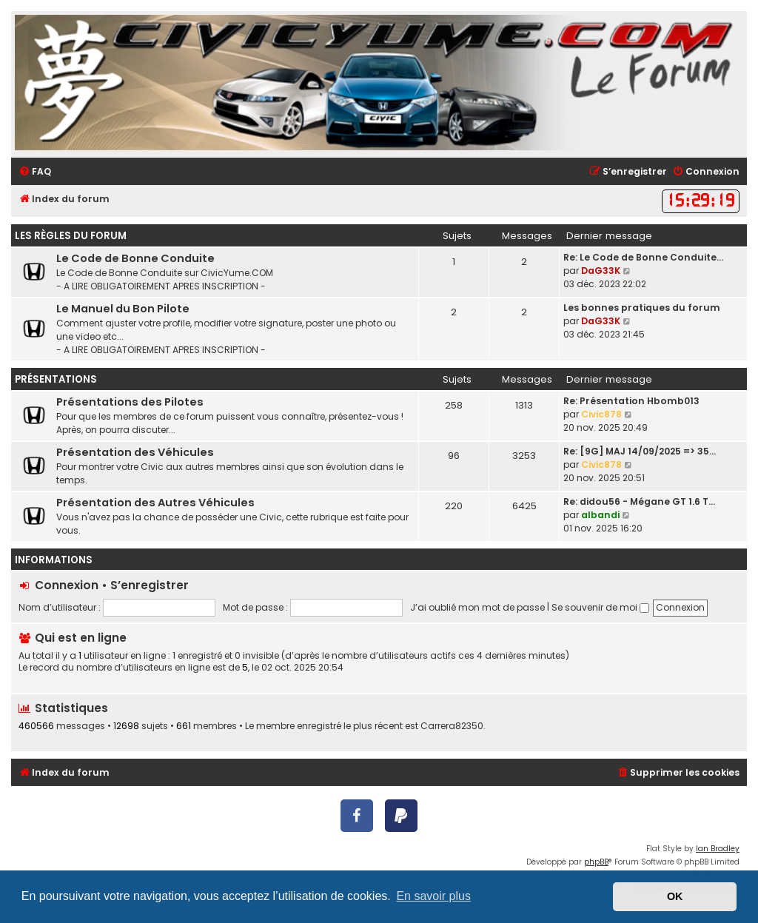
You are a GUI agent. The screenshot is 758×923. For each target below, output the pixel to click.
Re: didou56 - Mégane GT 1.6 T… (639, 501)
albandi (600, 515)
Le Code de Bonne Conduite (135, 258)
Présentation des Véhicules (135, 452)
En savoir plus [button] (433, 896)
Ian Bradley (717, 848)
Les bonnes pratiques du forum (641, 307)
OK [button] (675, 896)
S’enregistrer (149, 585)
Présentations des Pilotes (130, 402)
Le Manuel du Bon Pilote (123, 308)
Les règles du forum (71, 236)
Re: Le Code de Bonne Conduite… (643, 257)
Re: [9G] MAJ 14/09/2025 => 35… (639, 451)
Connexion (66, 585)
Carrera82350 (451, 726)
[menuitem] (35, 172)
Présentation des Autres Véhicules (155, 502)
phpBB (596, 861)
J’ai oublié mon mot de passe (477, 607)
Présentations (56, 379)
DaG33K (600, 270)
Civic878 (601, 414)
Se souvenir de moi (600, 607)
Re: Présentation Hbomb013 (631, 401)
